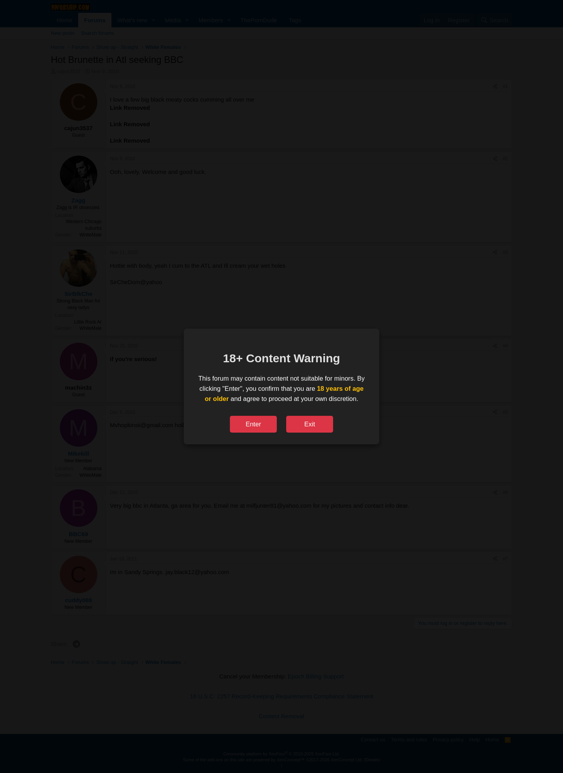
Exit (309, 424)
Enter (253, 424)
